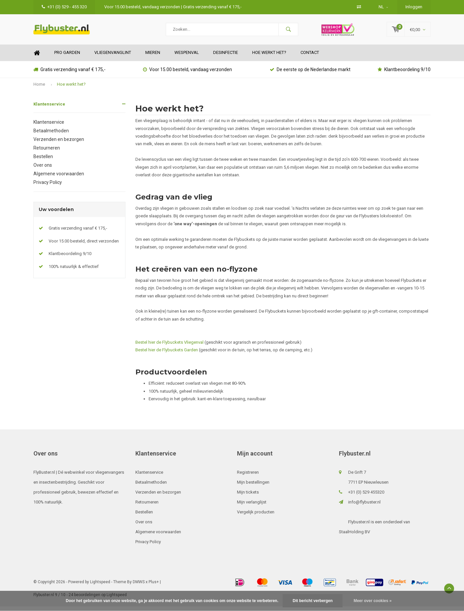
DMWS (139, 586)
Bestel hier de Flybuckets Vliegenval (170, 346)
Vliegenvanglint (112, 57)
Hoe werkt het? (269, 57)
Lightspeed (100, 586)
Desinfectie (225, 57)
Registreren (248, 476)
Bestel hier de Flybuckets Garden (166, 354)
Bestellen (43, 161)
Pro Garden (67, 57)
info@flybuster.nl (364, 506)
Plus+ (154, 586)
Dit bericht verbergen (313, 600)
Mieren (152, 57)
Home (37, 58)
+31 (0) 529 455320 (366, 496)
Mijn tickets (248, 496)
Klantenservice (49, 108)
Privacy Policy (47, 187)
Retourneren (46, 152)
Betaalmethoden (51, 135)
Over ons (42, 169)
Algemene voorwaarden (58, 178)
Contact (310, 57)
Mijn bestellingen (253, 486)
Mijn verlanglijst (251, 506)
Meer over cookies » (372, 600)
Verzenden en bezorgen (58, 144)
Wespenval (186, 57)
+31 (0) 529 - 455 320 (64, 6)
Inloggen (413, 6)
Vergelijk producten (255, 516)
